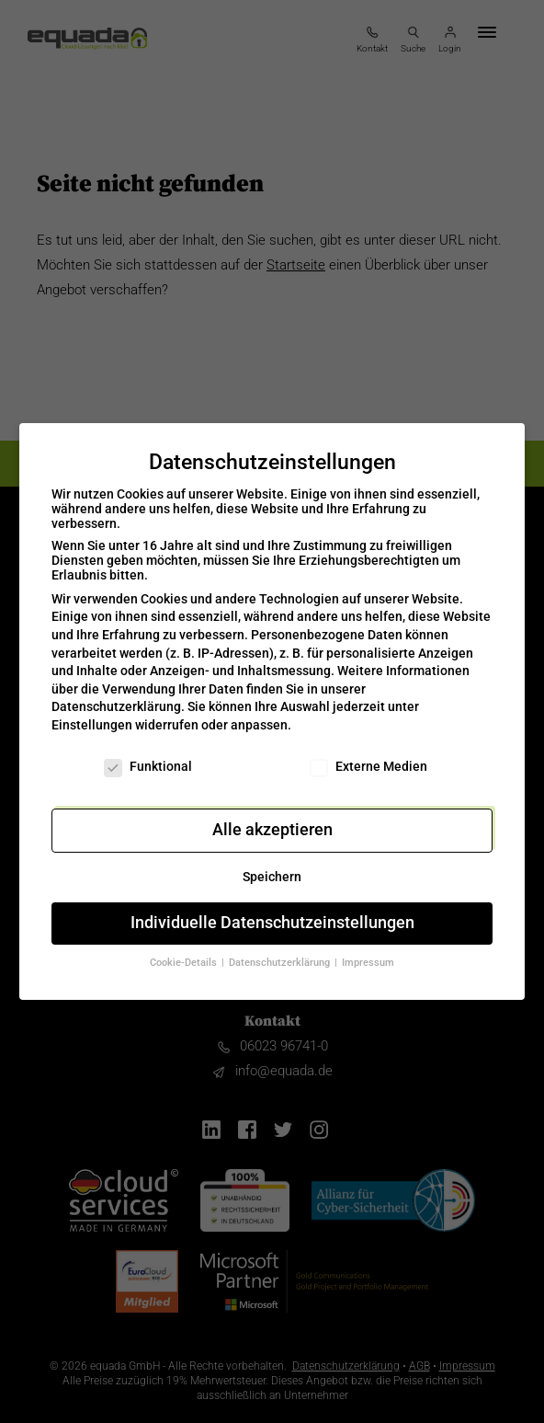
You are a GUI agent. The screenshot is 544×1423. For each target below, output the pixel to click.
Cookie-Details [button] (185, 951)
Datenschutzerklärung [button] (281, 951)
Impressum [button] (368, 951)
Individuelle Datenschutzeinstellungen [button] (272, 910)
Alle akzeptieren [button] (272, 818)
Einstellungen (91, 713)
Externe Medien (368, 754)
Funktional (148, 754)
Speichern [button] (272, 865)
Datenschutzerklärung (116, 695)
